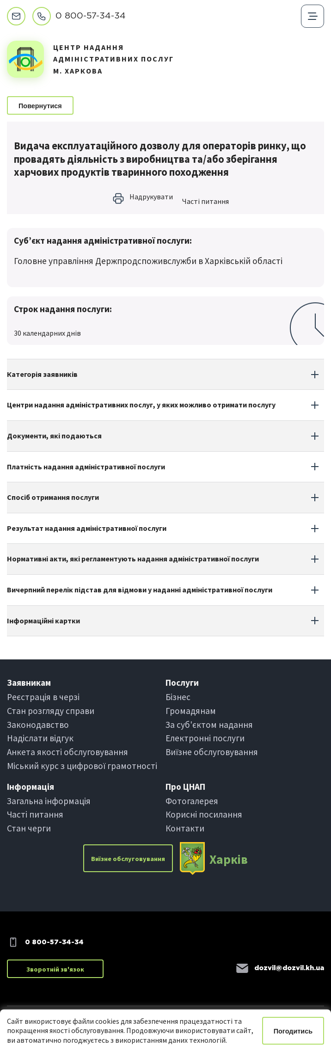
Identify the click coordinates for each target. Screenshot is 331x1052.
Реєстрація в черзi (43, 696)
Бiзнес (178, 696)
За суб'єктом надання (209, 724)
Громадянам (191, 710)
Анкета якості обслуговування (67, 751)
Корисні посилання (204, 814)
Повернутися (40, 106)
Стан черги (29, 828)
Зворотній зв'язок (55, 969)
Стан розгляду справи (50, 710)
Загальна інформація (49, 800)
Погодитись (293, 1031)
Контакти (185, 828)
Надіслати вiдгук (40, 738)
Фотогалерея (192, 800)
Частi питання (205, 201)
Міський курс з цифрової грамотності (82, 765)
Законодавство (38, 724)
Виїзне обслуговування (212, 751)
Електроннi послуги (205, 738)
